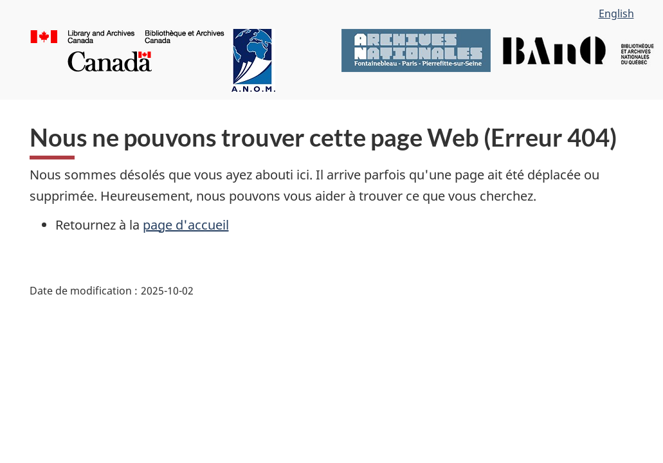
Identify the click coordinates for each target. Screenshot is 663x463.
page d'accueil (186, 224)
